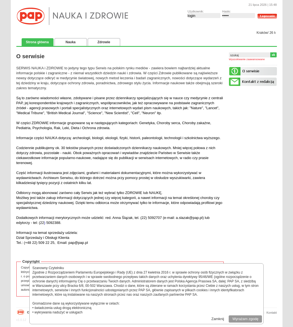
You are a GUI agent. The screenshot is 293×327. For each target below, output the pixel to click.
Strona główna (37, 42)
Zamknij (218, 319)
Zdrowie (103, 42)
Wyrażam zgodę (245, 319)
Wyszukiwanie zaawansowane (247, 59)
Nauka (70, 42)
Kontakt (271, 312)
